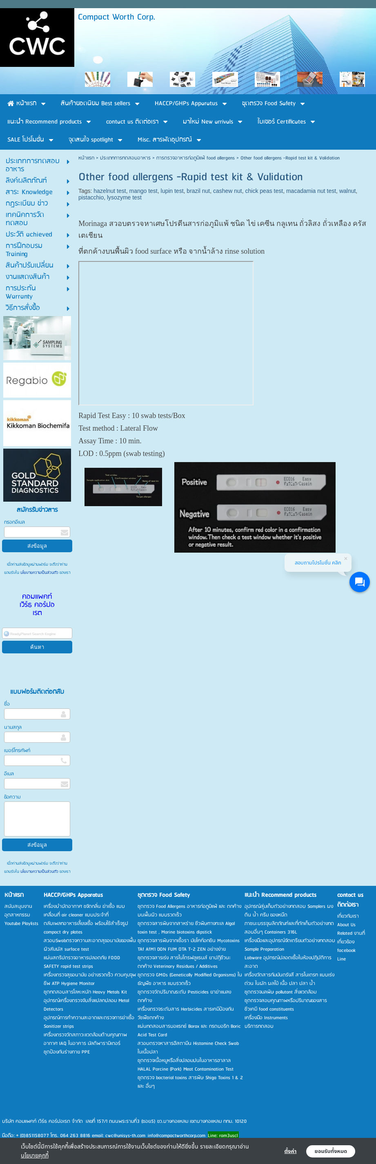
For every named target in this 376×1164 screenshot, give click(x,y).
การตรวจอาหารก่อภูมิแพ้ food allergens (195, 158)
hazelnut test (109, 191)
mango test (143, 191)
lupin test (172, 191)
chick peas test (264, 191)
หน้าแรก (86, 158)
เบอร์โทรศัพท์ (17, 750)
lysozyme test (124, 197)
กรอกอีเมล (14, 522)
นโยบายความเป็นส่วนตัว (39, 572)
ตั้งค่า (290, 1151)
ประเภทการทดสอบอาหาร (125, 158)
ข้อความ (12, 797)
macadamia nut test (311, 191)
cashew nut (227, 191)
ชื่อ (7, 704)
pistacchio (91, 197)
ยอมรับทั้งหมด (331, 1151)
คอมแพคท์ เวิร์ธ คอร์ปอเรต (37, 605)
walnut (347, 191)
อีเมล (9, 774)
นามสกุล (13, 727)
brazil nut (198, 191)
